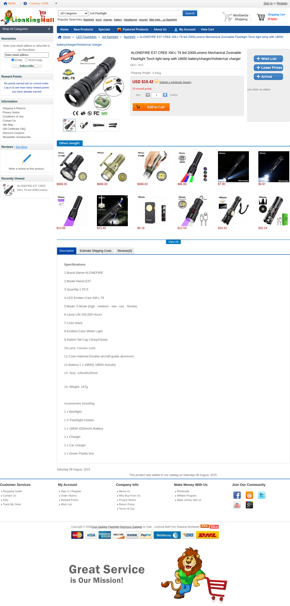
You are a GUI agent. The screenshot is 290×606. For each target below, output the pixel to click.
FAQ (5, 499)
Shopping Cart (276, 17)
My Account (187, 29)
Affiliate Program (186, 495)
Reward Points (69, 499)
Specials (104, 29)
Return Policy (127, 504)
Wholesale (183, 491)
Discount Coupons (13, 132)
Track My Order (12, 504)
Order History (69, 495)
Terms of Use (127, 508)
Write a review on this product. (26, 168)
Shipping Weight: (141, 73)
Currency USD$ (38, 3)
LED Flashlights (86, 37)
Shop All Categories (15, 29)
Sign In (268, 3)
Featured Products (135, 29)
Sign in (65, 491)
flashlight (88, 19)
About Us (160, 29)
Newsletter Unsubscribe (17, 137)
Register (282, 3)
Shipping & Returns (14, 108)
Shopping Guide (12, 491)
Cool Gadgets (100, 526)
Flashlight (113, 526)
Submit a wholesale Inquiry (175, 82)
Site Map (8, 124)
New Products (83, 29)
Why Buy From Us (129, 495)
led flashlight (110, 37)
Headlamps (130, 19)
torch (99, 19)
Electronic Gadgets (131, 526)
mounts (143, 19)
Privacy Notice (11, 112)
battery (118, 19)
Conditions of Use (13, 116)
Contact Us (9, 120)
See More (21, 146)
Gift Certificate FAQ (14, 128)
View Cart (207, 29)
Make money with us (189, 499)
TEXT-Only (33, 60)
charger (107, 19)
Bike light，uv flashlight (163, 19)
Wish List (66, 504)
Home (11, 3)
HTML (17, 60)
